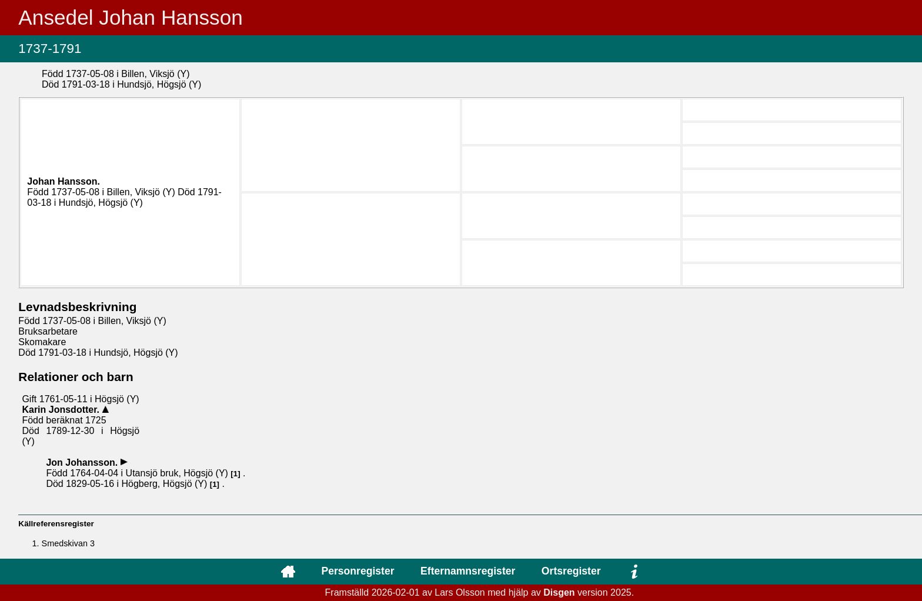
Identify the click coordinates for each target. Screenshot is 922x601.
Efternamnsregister (467, 571)
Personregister (357, 571)
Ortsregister (571, 571)
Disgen (558, 592)
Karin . (62, 410)
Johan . (63, 181)
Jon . (83, 463)
